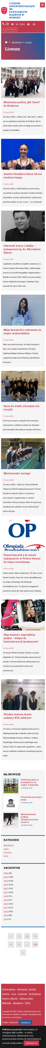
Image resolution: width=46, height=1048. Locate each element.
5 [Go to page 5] (19, 944)
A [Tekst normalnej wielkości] (3, 29)
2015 (6, 915)
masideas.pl (25, 1022)
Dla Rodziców (35, 994)
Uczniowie (22, 994)
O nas (13, 994)
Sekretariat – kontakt (26, 989)
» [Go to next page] (23, 952)
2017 (6, 907)
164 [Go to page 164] (35, 944)
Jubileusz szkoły (26, 998)
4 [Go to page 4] (11, 944)
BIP (17, 24)
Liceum (28, 42)
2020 (6, 896)
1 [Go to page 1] (19, 936)
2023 (6, 884)
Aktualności (17, 42)
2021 (6, 892)
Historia (5, 994)
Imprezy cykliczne (10, 998)
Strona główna (8, 989)
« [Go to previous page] (11, 936)
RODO (22, 24)
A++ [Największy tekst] (14, 29)
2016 (6, 911)
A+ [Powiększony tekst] (8, 29)
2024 (6, 881)
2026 (6, 873)
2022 (6, 888)
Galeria (6, 849)
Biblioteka (6, 1003)
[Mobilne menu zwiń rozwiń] (42, 4)
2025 (6, 877)
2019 (6, 900)
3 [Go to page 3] (35, 936)
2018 (6, 904)
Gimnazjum (8, 852)
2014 (6, 919)
